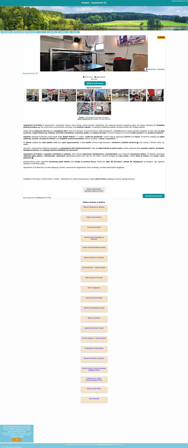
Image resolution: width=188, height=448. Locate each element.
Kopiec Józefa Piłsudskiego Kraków (94, 247)
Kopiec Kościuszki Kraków (94, 298)
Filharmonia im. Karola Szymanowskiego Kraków (94, 379)
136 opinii (102, 119)
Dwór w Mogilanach (94, 288)
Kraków (161, 37)
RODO (21, 436)
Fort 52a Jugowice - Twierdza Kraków (94, 338)
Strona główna (7, 32)
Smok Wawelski (94, 399)
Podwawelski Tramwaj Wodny (94, 348)
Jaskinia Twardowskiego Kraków (94, 308)
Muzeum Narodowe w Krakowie (94, 358)
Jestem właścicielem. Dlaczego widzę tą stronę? (94, 190)
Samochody (52, 32)
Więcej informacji (95, 83)
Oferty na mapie (18, 32)
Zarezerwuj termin (153, 196)
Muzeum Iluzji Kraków (94, 388)
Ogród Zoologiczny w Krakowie (94, 257)
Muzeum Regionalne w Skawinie (94, 207)
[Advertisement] (94, 425)
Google (11, 428)
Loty (41, 32)
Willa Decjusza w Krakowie (94, 278)
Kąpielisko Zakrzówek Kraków (93, 328)
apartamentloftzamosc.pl (179, 1)
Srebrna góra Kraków (94, 227)
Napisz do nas (119, 444)
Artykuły (74, 32)
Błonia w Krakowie (94, 318)
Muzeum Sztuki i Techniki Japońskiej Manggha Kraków (94, 369)
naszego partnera (128, 179)
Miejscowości (30, 32)
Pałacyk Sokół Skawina (94, 217)
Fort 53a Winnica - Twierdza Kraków (94, 267)
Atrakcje (63, 32)
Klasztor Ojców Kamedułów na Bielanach (94, 238)
